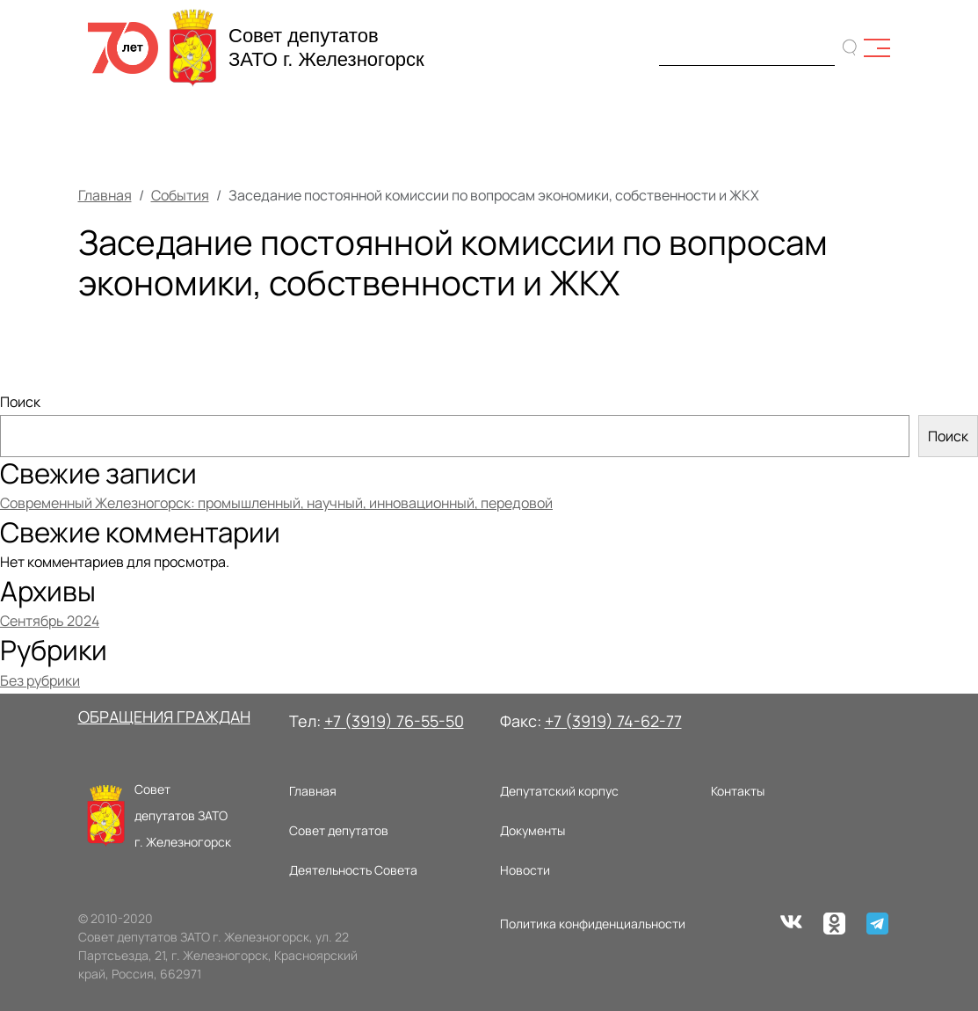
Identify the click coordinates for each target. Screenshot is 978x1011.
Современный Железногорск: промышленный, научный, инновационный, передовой (276, 503)
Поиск (20, 401)
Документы (532, 830)
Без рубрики (40, 680)
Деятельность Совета (353, 869)
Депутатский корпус (559, 790)
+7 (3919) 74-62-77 (613, 720)
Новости (525, 869)
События (180, 195)
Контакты (737, 790)
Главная (105, 195)
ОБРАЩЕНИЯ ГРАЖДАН (164, 716)
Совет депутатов (338, 830)
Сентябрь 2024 (49, 620)
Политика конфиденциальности (592, 923)
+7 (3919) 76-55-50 (394, 720)
